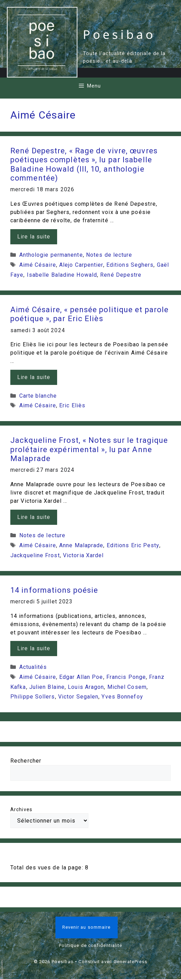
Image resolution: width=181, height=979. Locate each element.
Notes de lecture (109, 255)
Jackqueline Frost (35, 555)
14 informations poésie (54, 590)
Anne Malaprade (81, 545)
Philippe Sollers (32, 696)
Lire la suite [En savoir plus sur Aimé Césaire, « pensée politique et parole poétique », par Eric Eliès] (33, 377)
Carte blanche (38, 395)
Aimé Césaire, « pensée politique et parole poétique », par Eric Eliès (89, 314)
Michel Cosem (127, 687)
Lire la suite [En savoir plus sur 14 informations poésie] (33, 648)
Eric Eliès (72, 405)
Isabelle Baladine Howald (62, 275)
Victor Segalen (78, 696)
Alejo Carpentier (81, 265)
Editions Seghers (130, 265)
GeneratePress (130, 961)
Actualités (33, 667)
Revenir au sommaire (86, 927)
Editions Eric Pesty (133, 545)
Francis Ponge (126, 677)
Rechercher (25, 760)
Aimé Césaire (37, 265)
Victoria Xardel (83, 555)
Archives (21, 809)
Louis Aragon (86, 687)
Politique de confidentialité (91, 945)
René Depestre (120, 275)
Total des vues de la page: (47, 867)
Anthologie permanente (51, 255)
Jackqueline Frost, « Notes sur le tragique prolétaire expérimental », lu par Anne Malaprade (89, 449)
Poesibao (119, 34)
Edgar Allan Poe (81, 677)
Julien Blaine (47, 687)
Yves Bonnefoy (122, 696)
